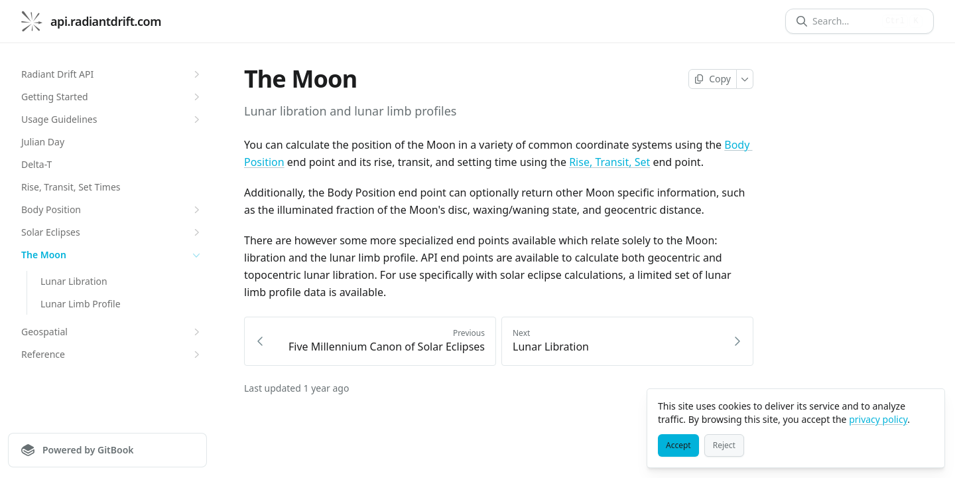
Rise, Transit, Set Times (71, 187)
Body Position (112, 209)
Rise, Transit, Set (609, 162)
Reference (112, 354)
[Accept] (678, 445)
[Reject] (724, 445)
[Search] (844, 21)
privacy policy (878, 419)
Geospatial (112, 332)
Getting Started (112, 97)
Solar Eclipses (112, 232)
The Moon (112, 255)
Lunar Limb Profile (80, 303)
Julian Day (42, 141)
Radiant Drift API (112, 74)
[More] (745, 79)
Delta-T (36, 164)
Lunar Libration (73, 281)
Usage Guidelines (112, 119)
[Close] (928, 405)
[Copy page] (712, 79)
